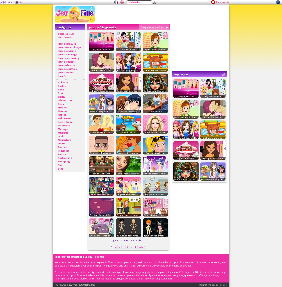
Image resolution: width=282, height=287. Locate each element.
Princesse (63, 150)
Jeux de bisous (66, 65)
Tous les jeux (66, 33)
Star (60, 168)
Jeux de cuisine (67, 51)
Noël (60, 136)
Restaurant (65, 158)
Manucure (64, 125)
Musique (63, 132)
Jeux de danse (66, 61)
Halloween (64, 118)
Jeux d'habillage (67, 54)
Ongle (61, 143)
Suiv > (141, 246)
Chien (61, 96)
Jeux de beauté (67, 43)
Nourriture (64, 140)
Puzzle (62, 154)
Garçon (62, 111)
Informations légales (208, 284)
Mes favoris (222, 2)
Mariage (63, 129)
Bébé (61, 89)
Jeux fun (63, 76)
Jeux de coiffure (67, 68)
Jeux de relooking (68, 58)
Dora (61, 104)
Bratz (61, 93)
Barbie (62, 86)
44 (134, 246)
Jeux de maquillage (69, 47)
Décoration (65, 100)
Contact (223, 284)
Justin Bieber (66, 122)
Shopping (64, 161)
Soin (60, 165)
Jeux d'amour (66, 72)
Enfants (63, 107)
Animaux (63, 82)
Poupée (62, 147)
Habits (62, 114)
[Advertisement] (161, 14)
